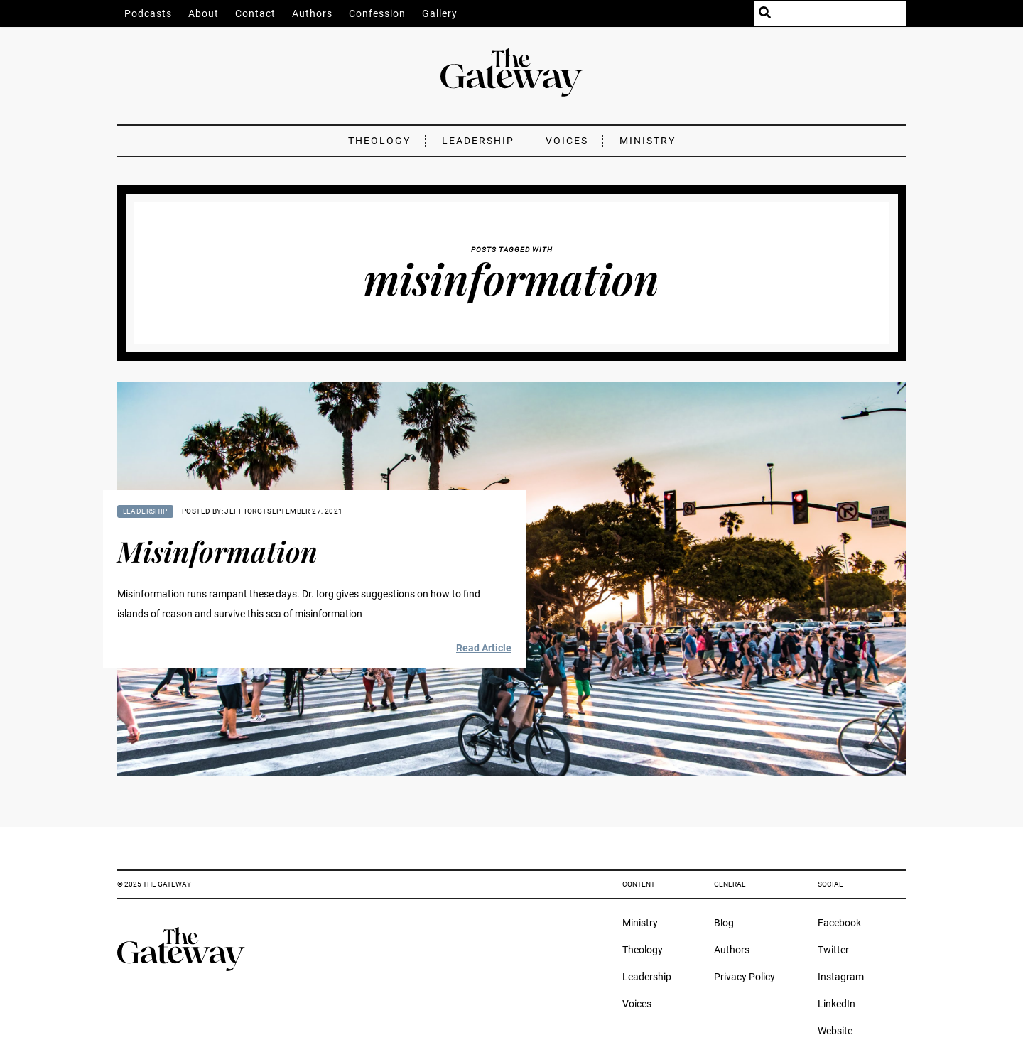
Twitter (833, 949)
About (203, 13)
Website (835, 1030)
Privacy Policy (744, 976)
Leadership (478, 140)
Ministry (647, 140)
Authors (312, 13)
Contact (255, 13)
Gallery (440, 13)
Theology (379, 140)
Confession (377, 13)
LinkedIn (836, 1003)
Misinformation (217, 551)
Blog (724, 922)
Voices (567, 140)
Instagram (841, 976)
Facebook (839, 922)
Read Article (484, 648)
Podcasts (148, 13)
